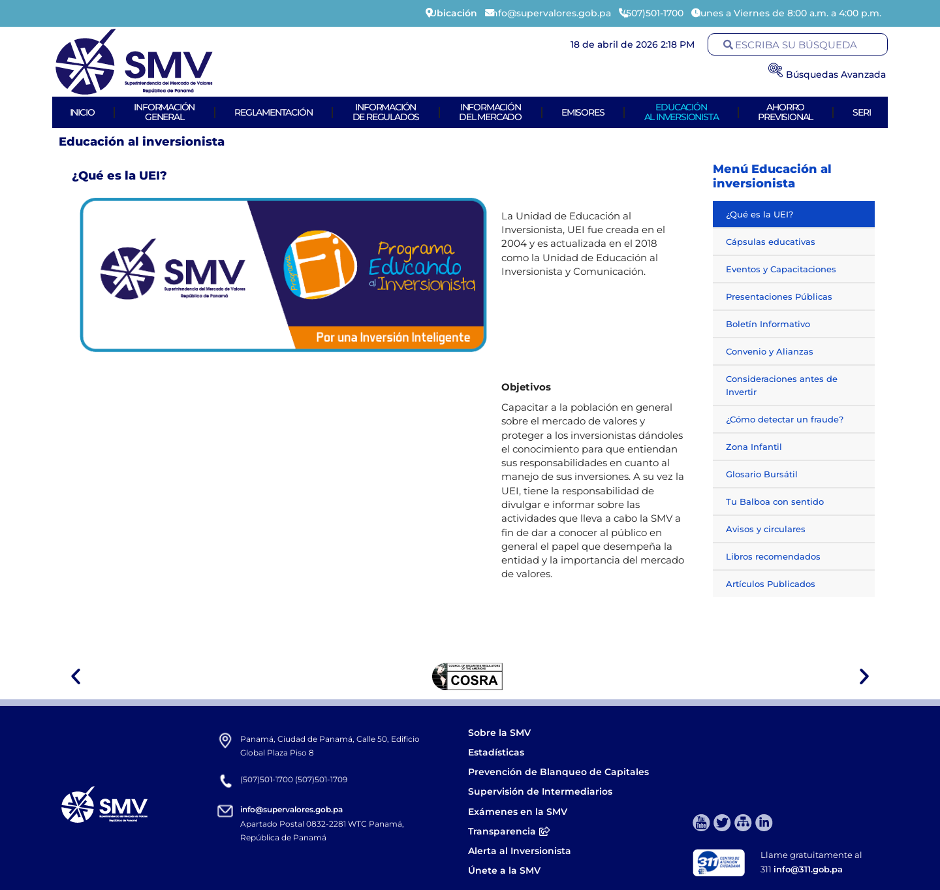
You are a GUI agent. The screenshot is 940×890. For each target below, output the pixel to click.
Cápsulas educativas (770, 241)
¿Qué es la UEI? (759, 214)
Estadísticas (497, 752)
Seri (861, 112)
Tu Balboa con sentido (775, 501)
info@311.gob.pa (808, 869)
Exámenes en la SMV (517, 812)
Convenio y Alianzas (769, 351)
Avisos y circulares (766, 529)
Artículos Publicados (770, 584)
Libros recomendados (773, 556)
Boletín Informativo (768, 324)
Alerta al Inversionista (519, 851)
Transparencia (509, 831)
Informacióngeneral (164, 112)
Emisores (582, 112)
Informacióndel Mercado (490, 112)
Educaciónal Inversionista (681, 112)
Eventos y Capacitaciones (781, 269)
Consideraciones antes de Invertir (782, 385)
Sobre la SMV (499, 733)
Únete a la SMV (504, 870)
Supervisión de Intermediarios (540, 791)
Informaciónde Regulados (386, 112)
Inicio (82, 112)
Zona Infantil (754, 446)
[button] (75, 676)
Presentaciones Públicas (779, 296)
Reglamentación (273, 112)
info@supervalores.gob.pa (291, 809)
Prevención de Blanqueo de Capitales (558, 772)
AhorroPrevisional (785, 112)
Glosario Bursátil (762, 474)
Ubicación (453, 13)
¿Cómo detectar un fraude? (784, 419)
